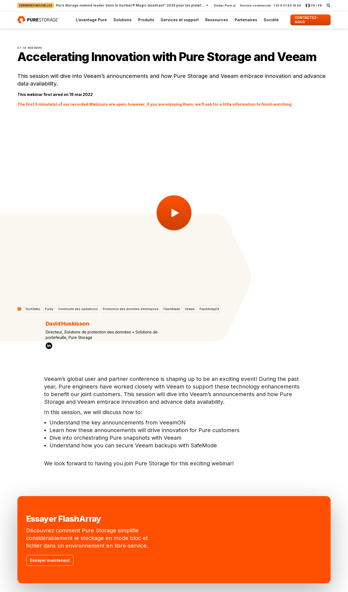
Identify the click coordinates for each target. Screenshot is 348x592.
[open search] (328, 5)
